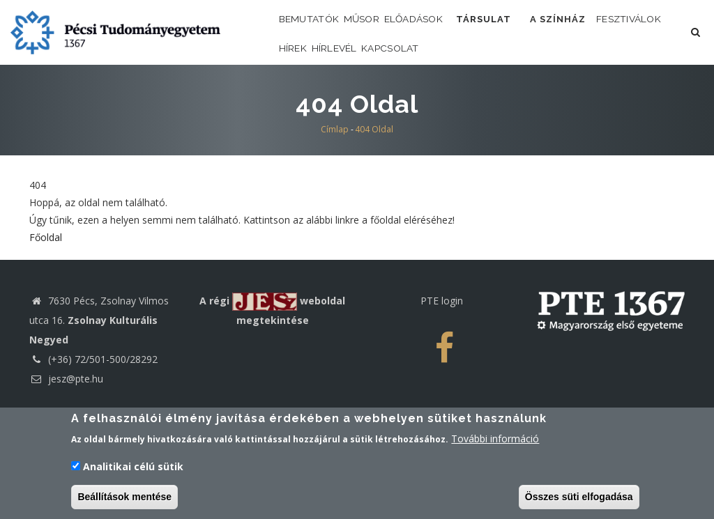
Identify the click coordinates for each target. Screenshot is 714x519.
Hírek (388, 95)
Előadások (452, 34)
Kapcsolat (519, 95)
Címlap (335, 190)
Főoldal (45, 298)
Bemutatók (317, 34)
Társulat (536, 34)
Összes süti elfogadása (579, 498)
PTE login (441, 362)
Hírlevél (446, 95)
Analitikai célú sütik (133, 467)
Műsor (385, 34)
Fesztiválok (320, 95)
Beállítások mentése (124, 498)
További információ (495, 440)
